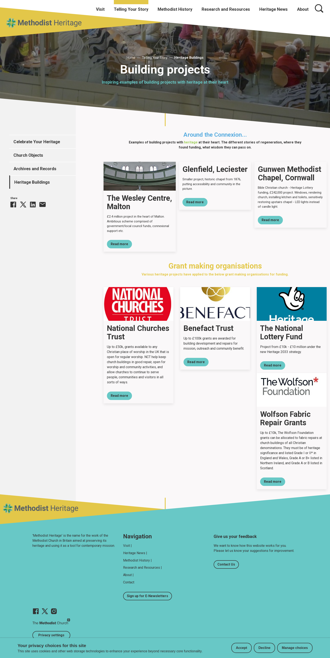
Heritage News (273, 9)
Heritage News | (135, 553)
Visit (100, 9)
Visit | (127, 546)
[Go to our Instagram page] (54, 611)
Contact (128, 582)
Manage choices (295, 648)
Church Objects (28, 155)
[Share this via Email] (42, 204)
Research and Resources (226, 9)
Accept (241, 648)
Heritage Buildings (189, 58)
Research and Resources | (142, 568)
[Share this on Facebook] (13, 204)
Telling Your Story (131, 9)
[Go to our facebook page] (35, 611)
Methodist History (175, 9)
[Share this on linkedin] (32, 204)
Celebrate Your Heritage (36, 141)
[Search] (319, 8)
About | (128, 575)
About (303, 9)
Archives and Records (34, 168)
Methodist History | (137, 560)
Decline (264, 648)
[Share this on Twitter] (23, 204)
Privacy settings (51, 635)
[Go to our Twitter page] (44, 611)
